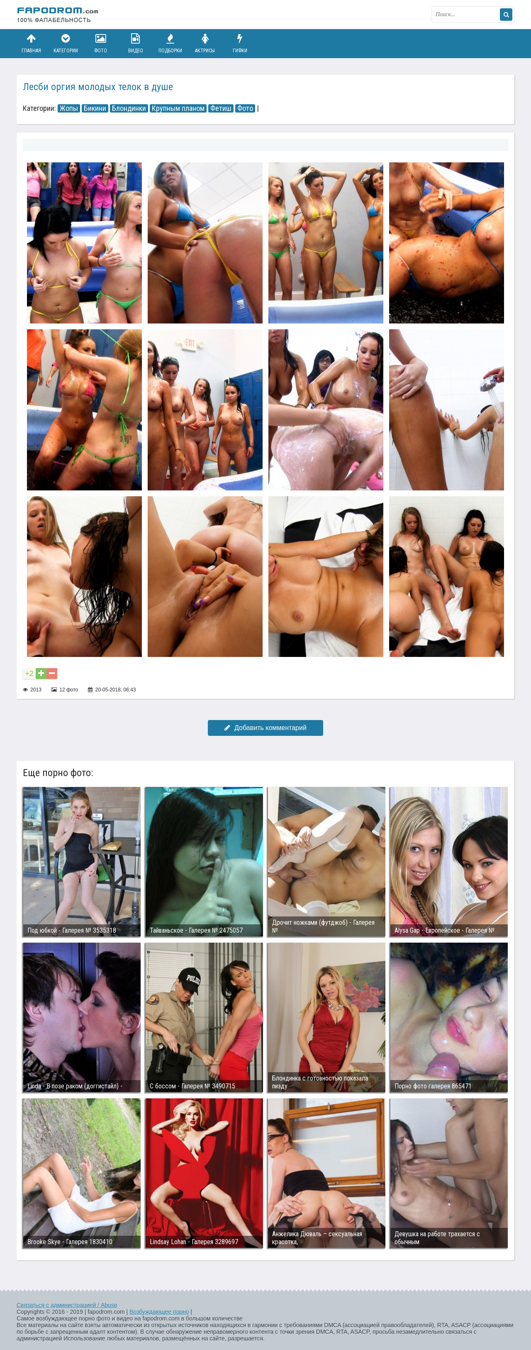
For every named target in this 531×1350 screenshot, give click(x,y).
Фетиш (220, 108)
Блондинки (129, 108)
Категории (65, 43)
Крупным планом (178, 108)
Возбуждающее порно (159, 1311)
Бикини (95, 108)
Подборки (170, 43)
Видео (135, 43)
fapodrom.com (58, 14)
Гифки (239, 43)
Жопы (69, 108)
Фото (100, 43)
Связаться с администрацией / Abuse (67, 1305)
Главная (31, 43)
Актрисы (204, 43)
